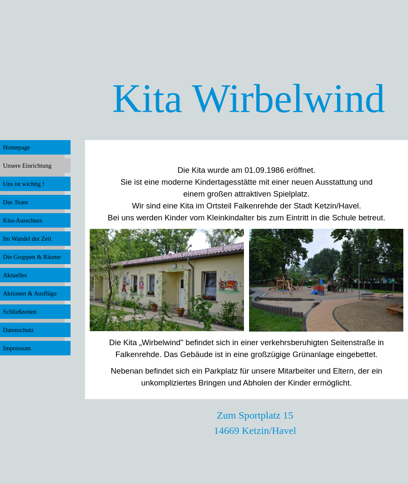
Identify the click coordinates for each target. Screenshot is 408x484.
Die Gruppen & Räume (32, 256)
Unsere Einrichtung (27, 165)
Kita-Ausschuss (22, 220)
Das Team (15, 202)
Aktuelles (15, 275)
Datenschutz (18, 329)
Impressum (17, 348)
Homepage (16, 147)
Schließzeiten (20, 311)
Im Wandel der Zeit (27, 238)
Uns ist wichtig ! (23, 183)
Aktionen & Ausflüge (30, 293)
